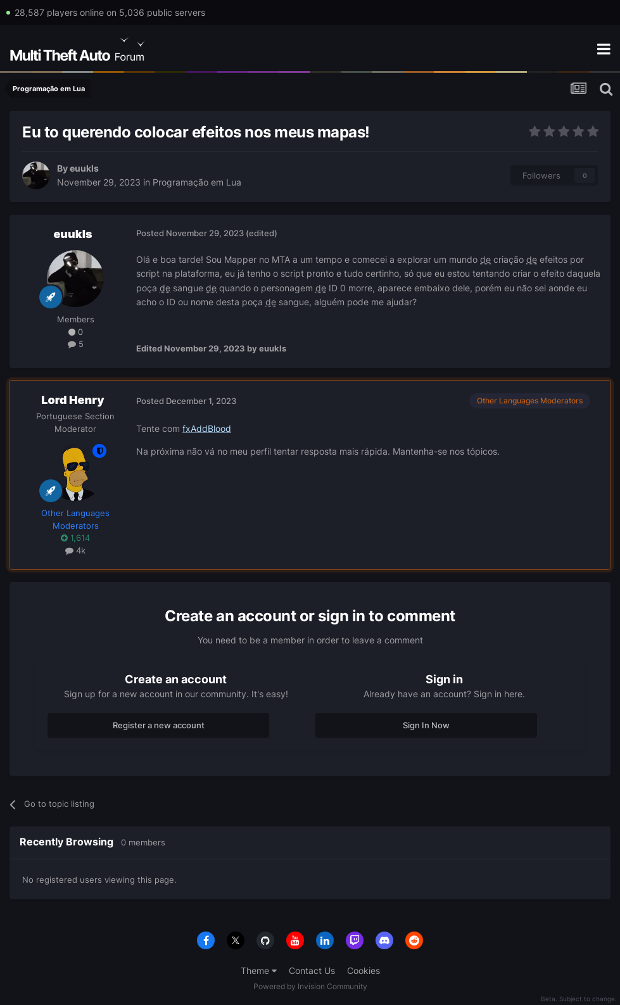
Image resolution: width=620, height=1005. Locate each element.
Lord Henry (72, 400)
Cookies (363, 970)
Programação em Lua (197, 182)
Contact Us (312, 970)
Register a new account (159, 725)
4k (75, 550)
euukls (84, 168)
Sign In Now (426, 725)
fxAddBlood (206, 428)
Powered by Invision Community (310, 986)
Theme (259, 970)
